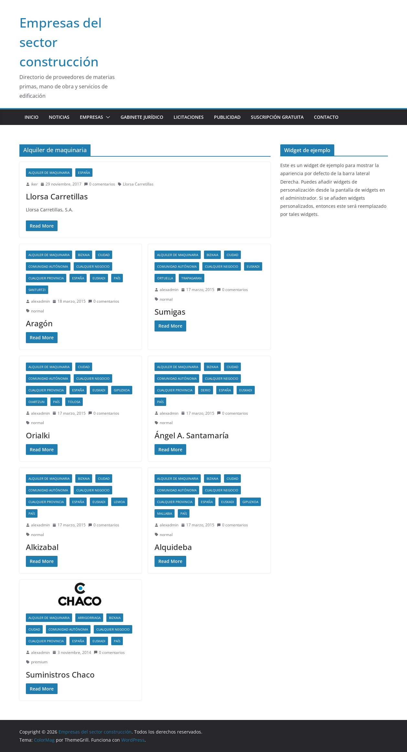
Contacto (326, 117)
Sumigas (170, 311)
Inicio (31, 117)
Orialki (38, 435)
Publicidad (227, 117)
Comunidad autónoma (48, 266)
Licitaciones (189, 117)
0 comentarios (99, 184)
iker (34, 184)
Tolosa (74, 401)
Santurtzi (37, 289)
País (117, 278)
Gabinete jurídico (142, 117)
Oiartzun (36, 401)
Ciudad (104, 255)
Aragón (39, 323)
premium (39, 662)
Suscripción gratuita (277, 117)
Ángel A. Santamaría (192, 435)
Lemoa (119, 501)
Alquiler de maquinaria (49, 172)
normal (37, 311)
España (84, 172)
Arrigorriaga (89, 617)
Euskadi (98, 278)
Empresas (91, 117)
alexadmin (40, 301)
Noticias (59, 117)
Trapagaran (191, 278)
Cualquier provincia (46, 278)
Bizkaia (84, 255)
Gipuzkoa (122, 390)
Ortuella (165, 278)
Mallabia (164, 513)
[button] (106, 117)
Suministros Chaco (60, 674)
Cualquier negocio (93, 266)
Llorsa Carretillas (138, 184)
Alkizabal (42, 547)
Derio (205, 390)
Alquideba (173, 547)
